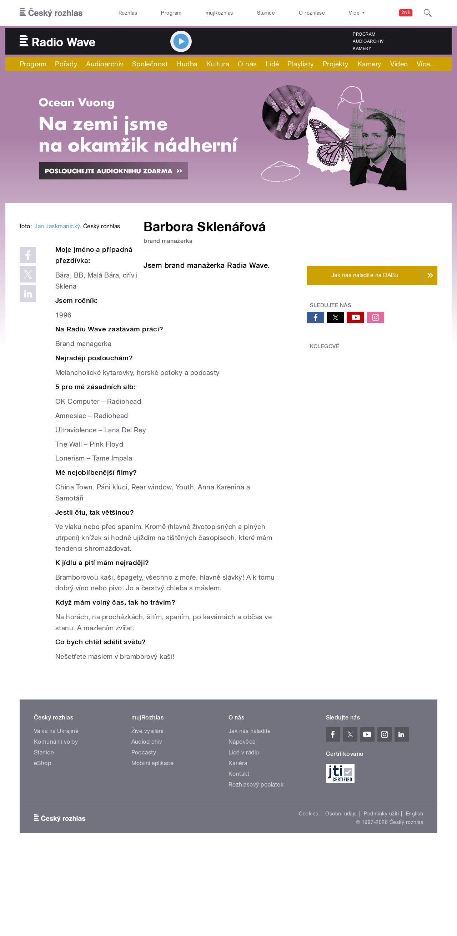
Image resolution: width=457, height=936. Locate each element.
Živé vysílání (147, 817)
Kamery (362, 48)
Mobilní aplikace (152, 849)
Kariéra (237, 849)
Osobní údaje (341, 899)
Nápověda (242, 827)
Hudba (186, 64)
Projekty (336, 64)
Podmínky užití (381, 899)
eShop (42, 849)
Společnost (150, 64)
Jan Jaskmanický (57, 334)
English (414, 899)
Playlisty (300, 64)
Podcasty (143, 838)
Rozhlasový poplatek (255, 870)
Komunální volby (56, 827)
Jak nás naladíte (249, 817)
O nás (247, 64)
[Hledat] (427, 13)
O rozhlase (312, 13)
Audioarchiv (368, 41)
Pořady (66, 64)
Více (427, 64)
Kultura (217, 64)
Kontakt (238, 859)
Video (399, 64)
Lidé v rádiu (243, 838)
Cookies (308, 899)
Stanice (266, 13)
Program (171, 13)
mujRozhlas (219, 13)
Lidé (272, 64)
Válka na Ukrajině (56, 817)
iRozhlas (127, 13)
